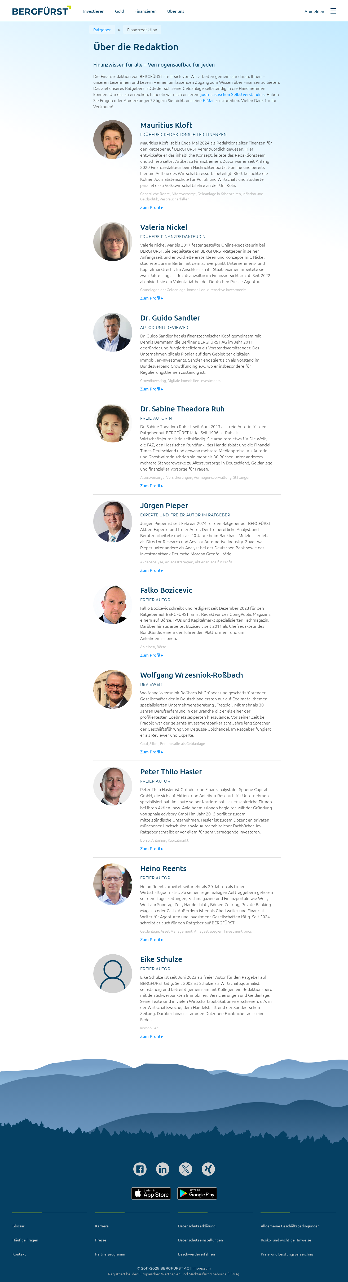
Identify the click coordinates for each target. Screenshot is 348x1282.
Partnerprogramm (110, 1254)
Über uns (175, 11)
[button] (333, 12)
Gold (119, 11)
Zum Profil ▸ (151, 207)
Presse (100, 1239)
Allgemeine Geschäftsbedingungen (290, 1225)
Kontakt (19, 1254)
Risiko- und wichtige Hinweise (286, 1239)
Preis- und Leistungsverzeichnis (287, 1254)
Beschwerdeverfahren (196, 1254)
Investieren (93, 11)
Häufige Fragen (25, 1239)
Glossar (18, 1225)
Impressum (201, 1268)
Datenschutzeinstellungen (200, 1239)
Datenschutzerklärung (196, 1225)
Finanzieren (145, 11)
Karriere (102, 1225)
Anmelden (314, 11)
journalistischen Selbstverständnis (233, 94)
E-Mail (208, 100)
